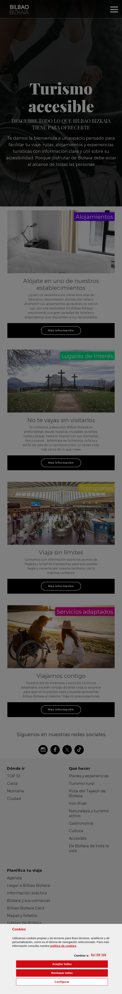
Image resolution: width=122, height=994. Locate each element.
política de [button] (63, 945)
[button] (93, 954)
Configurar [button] (81, 981)
